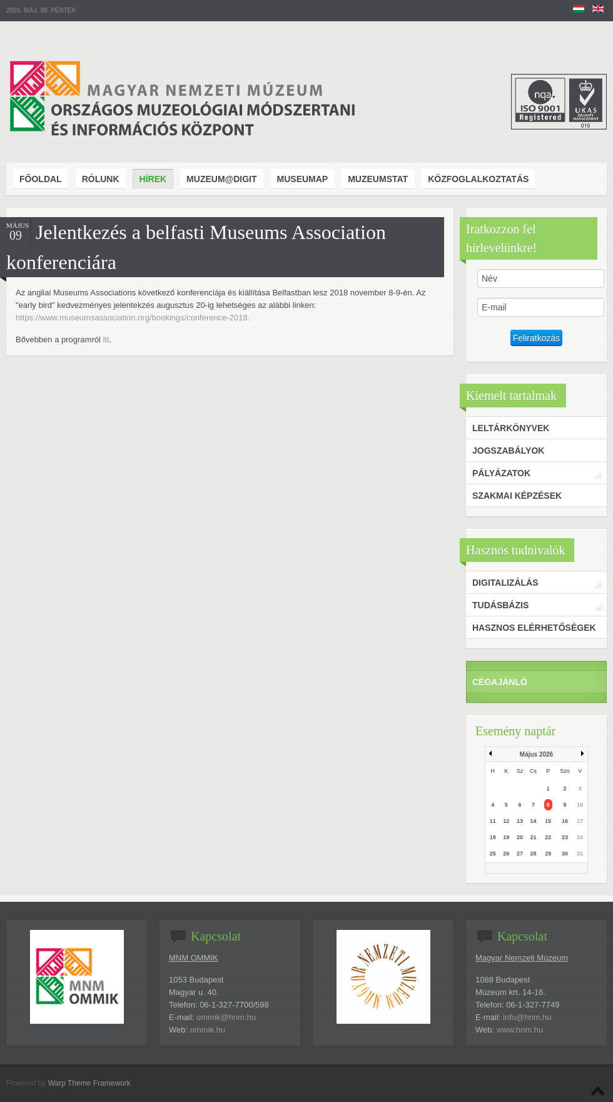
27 (520, 853)
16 (565, 821)
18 (493, 837)
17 (580, 821)
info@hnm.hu (527, 1017)
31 (580, 853)
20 (520, 837)
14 (533, 821)
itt (106, 339)
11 (493, 821)
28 (533, 853)
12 (506, 821)
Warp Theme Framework (89, 1083)
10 (580, 805)
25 (493, 853)
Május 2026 (536, 754)
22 (548, 837)
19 (506, 837)
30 (565, 853)
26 (506, 853)
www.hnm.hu (520, 1029)
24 (580, 837)
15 (548, 821)
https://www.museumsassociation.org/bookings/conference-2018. (134, 317)
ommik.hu (207, 1029)
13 (520, 821)
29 (548, 853)
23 (565, 837)
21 (533, 837)
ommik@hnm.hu (226, 1017)
